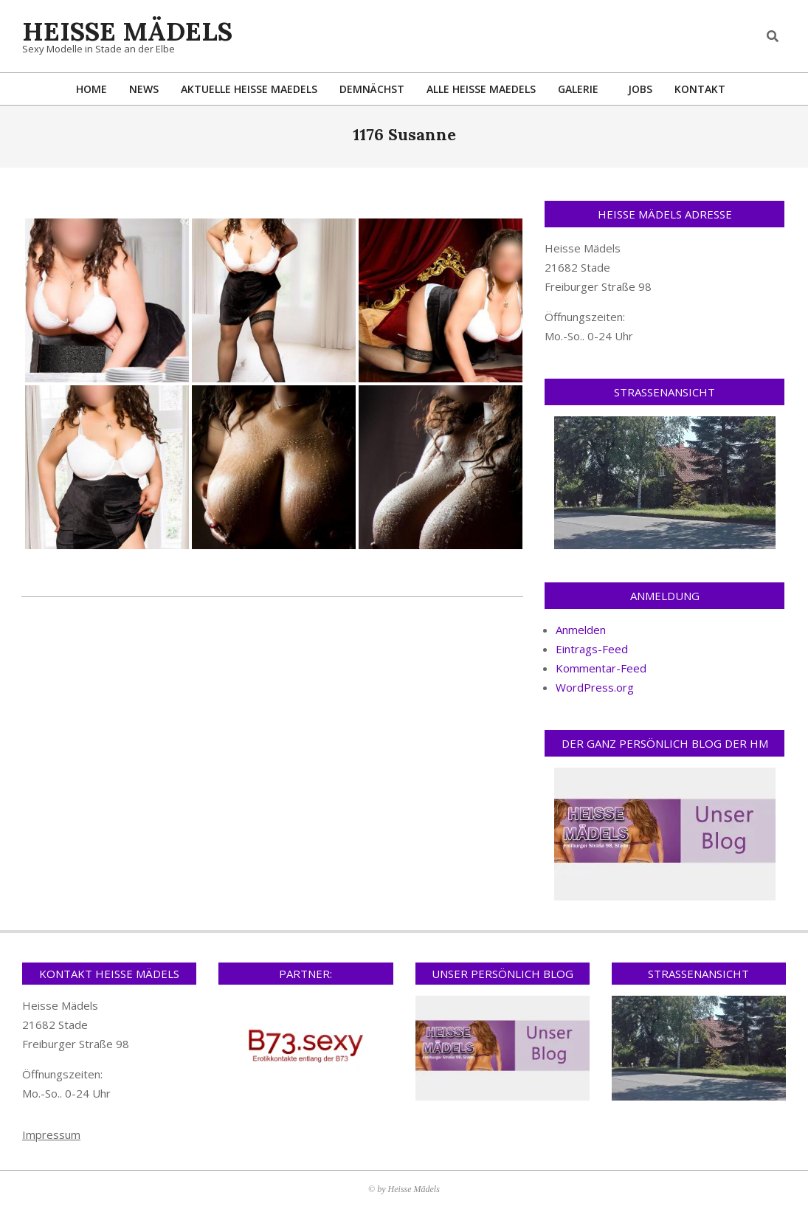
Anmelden (581, 629)
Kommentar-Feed (601, 668)
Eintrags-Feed (592, 648)
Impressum (51, 1134)
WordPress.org (595, 687)
